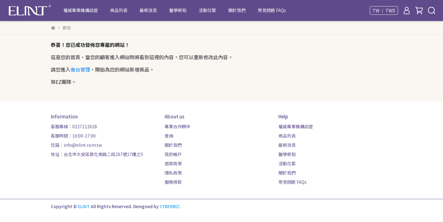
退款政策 (173, 163)
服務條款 (173, 182)
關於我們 (236, 10)
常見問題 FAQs (272, 10)
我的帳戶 (173, 154)
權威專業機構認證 (80, 10)
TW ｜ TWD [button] (384, 10)
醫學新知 (177, 10)
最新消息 (148, 10)
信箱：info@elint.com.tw (76, 145)
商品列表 (118, 10)
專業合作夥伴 (177, 126)
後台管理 (80, 69)
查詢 (169, 136)
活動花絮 (207, 10)
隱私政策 (173, 173)
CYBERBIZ (170, 206)
